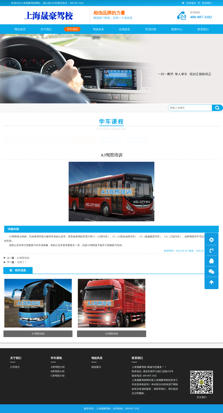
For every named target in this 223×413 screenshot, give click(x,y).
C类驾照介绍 (137, 140)
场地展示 (96, 367)
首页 (17, 107)
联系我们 (205, 3)
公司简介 (15, 367)
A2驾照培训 (23, 258)
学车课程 (29, 107)
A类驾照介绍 (45, 107)
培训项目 (189, 3)
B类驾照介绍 (111, 140)
